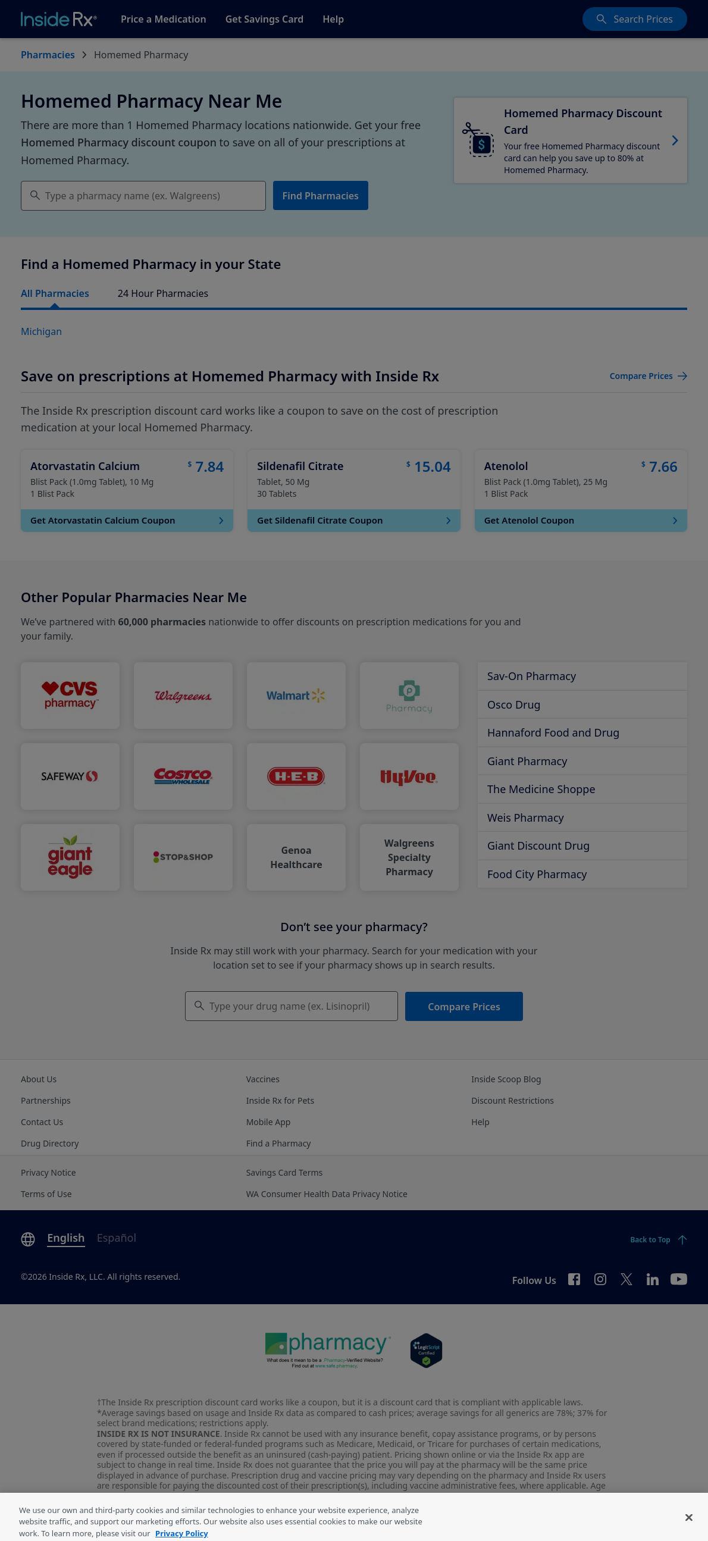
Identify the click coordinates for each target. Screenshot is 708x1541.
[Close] (689, 1528)
